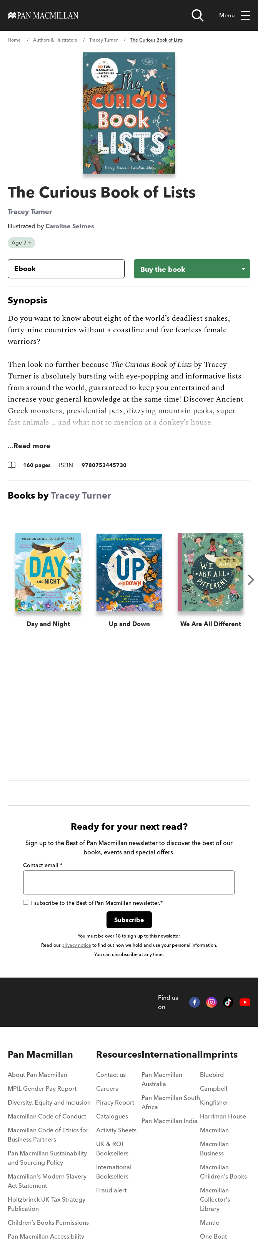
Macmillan (214, 1130)
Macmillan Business (214, 1148)
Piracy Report (115, 1102)
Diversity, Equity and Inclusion (49, 1102)
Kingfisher (214, 1102)
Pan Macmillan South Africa (170, 1102)
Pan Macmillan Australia (161, 1079)
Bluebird (212, 1074)
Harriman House (223, 1116)
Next (251, 579)
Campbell (213, 1088)
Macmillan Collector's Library (215, 1199)
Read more (31, 445)
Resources (118, 1054)
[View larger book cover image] (129, 113)
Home (14, 40)
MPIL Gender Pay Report (42, 1088)
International (170, 1054)
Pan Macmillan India (169, 1121)
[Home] (43, 15)
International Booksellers (113, 1171)
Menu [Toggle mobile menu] (234, 16)
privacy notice (76, 945)
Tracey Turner (103, 40)
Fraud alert (111, 1190)
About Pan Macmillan (37, 1074)
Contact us (111, 1074)
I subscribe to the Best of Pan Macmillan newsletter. (93, 902)
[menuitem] (52, 1077)
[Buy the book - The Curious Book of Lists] (192, 269)
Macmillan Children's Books (223, 1171)
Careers (107, 1088)
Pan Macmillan (40, 1054)
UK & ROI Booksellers (112, 1148)
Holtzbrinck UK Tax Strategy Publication (46, 1203)
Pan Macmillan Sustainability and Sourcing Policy (47, 1157)
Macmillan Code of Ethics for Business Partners (48, 1134)
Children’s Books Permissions (48, 1222)
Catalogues (112, 1116)
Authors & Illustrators (55, 40)
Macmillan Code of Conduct (47, 1116)
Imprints (219, 1054)
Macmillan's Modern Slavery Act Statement (47, 1180)
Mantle (209, 1222)
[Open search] (197, 15)
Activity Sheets (116, 1130)
